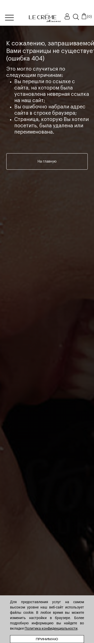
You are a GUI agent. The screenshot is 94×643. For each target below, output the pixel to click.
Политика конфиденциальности (51, 628)
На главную (47, 161)
